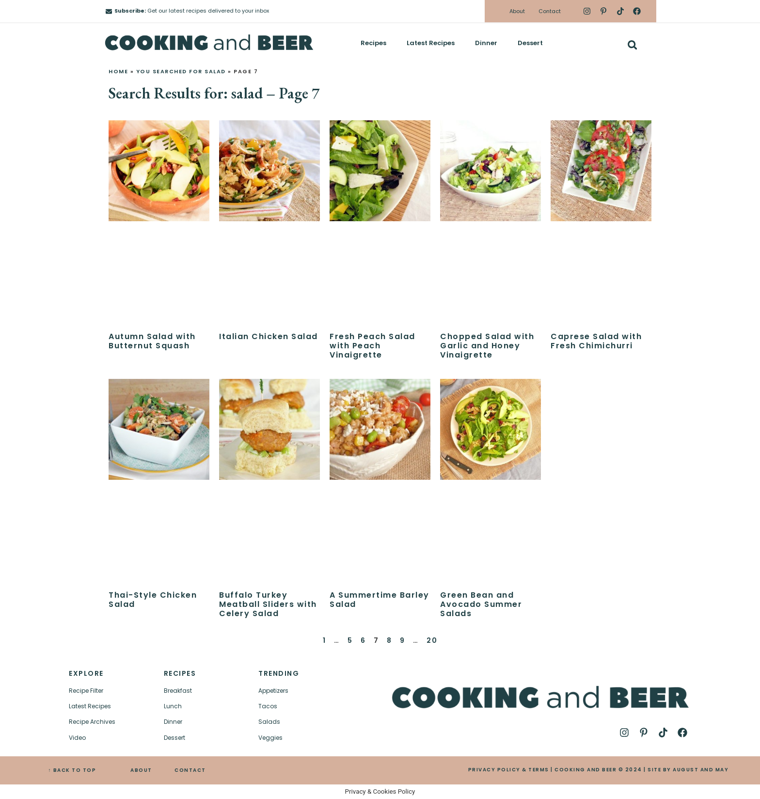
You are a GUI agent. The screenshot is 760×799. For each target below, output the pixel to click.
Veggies (270, 738)
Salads (269, 721)
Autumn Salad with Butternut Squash (152, 341)
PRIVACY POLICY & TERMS (508, 769)
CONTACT (190, 770)
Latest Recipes (431, 43)
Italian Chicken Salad (268, 336)
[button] (632, 45)
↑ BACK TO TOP (72, 770)
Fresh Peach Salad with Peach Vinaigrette (372, 345)
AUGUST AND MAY (700, 769)
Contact (549, 11)
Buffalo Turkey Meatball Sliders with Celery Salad (268, 604)
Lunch (173, 706)
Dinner (486, 43)
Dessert (530, 43)
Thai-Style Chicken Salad (153, 599)
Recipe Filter (86, 690)
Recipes (373, 43)
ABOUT (141, 770)
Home (118, 71)
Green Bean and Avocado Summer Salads (481, 604)
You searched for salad (181, 71)
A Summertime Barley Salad (379, 599)
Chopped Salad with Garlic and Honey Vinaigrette (487, 345)
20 (432, 640)
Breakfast (178, 690)
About (517, 11)
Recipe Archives (92, 721)
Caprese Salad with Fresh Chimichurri (596, 341)
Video (77, 738)
